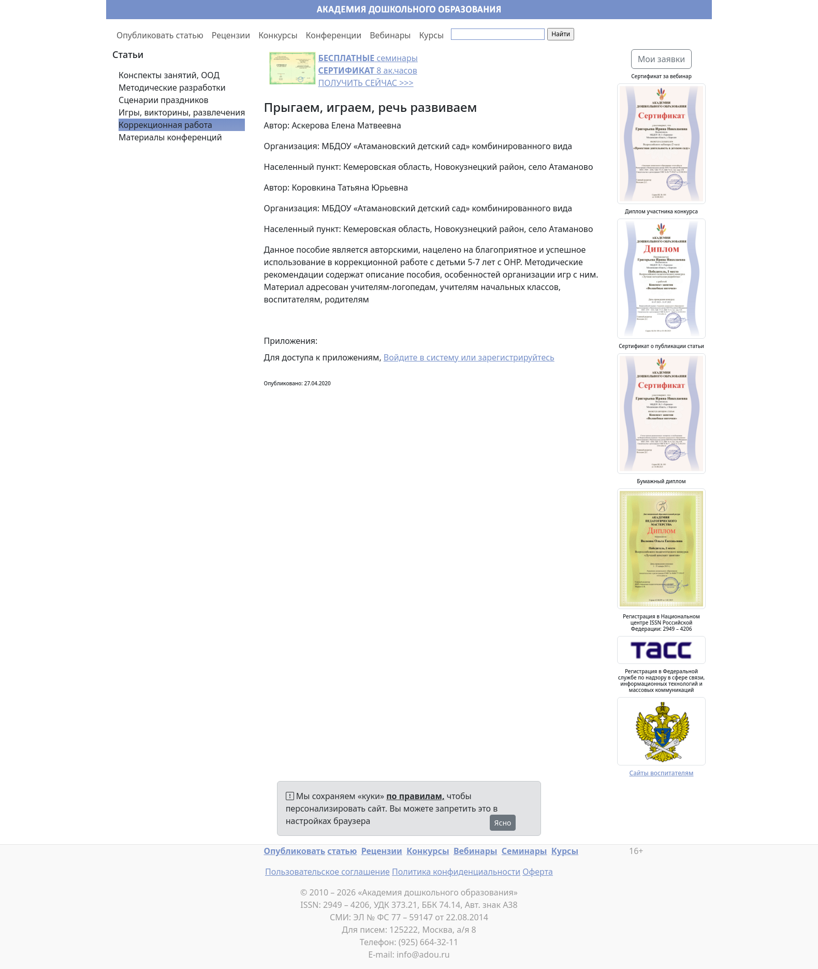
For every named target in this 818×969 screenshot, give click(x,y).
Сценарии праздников (164, 100)
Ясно (503, 823)
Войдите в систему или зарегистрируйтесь (469, 357)
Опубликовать (295, 851)
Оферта (537, 871)
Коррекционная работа (165, 125)
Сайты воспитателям (661, 773)
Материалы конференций (170, 137)
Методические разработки (172, 87)
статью (342, 851)
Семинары (524, 851)
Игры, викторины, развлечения (182, 112)
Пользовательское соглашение (327, 871)
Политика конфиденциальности (456, 871)
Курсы (431, 35)
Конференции (334, 35)
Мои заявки (661, 59)
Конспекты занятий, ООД (169, 75)
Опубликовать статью (159, 35)
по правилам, (415, 796)
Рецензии (231, 35)
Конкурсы (277, 35)
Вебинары (390, 35)
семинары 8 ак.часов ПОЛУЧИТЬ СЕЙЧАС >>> (368, 70)
